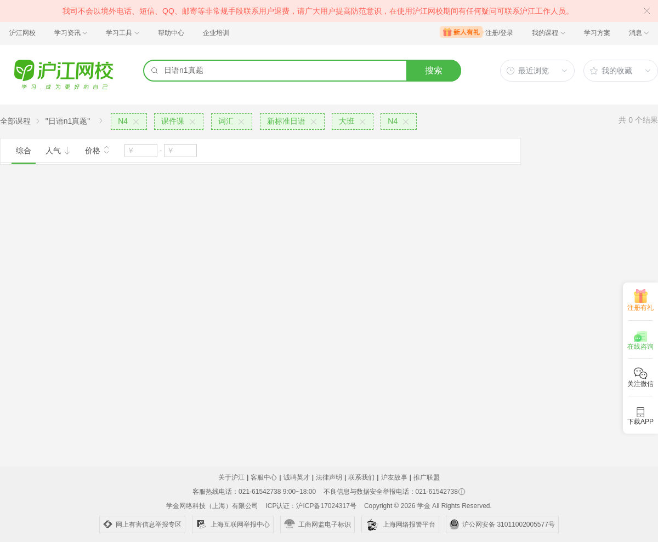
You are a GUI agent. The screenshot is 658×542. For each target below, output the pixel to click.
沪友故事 (394, 477)
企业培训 (216, 33)
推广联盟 (426, 477)
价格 (97, 149)
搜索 (434, 70)
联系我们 (361, 477)
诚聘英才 (296, 477)
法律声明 (329, 477)
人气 (58, 150)
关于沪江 (231, 477)
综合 (23, 150)
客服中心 (264, 477)
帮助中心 (171, 33)
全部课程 (15, 121)
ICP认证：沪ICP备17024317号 (310, 506)
